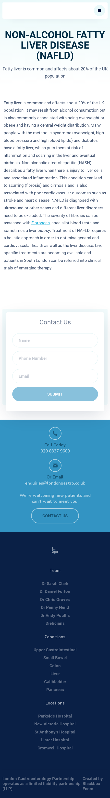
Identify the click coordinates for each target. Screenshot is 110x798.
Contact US (55, 516)
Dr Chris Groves (55, 599)
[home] (40, 11)
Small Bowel (55, 657)
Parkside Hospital (55, 716)
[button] (99, 10)
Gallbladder (55, 681)
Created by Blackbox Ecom (93, 783)
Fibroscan (40, 223)
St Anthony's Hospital (55, 732)
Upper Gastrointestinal (55, 649)
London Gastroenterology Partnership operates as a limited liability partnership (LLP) (41, 783)
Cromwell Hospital (55, 748)
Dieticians (55, 623)
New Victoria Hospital (55, 724)
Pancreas (55, 689)
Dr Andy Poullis (55, 615)
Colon (55, 665)
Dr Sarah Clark (55, 583)
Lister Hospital (55, 740)
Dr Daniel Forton (55, 591)
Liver (55, 673)
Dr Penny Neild (55, 607)
